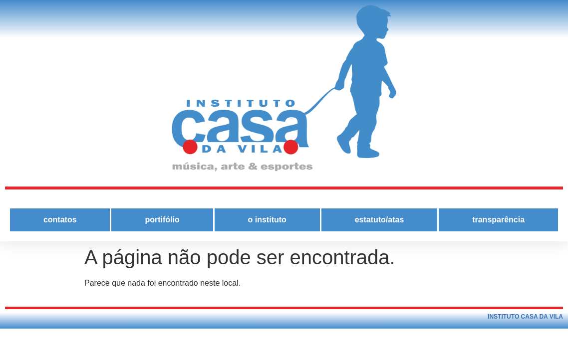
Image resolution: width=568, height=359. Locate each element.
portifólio (162, 219)
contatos (60, 219)
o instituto (267, 219)
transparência (498, 219)
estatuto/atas (379, 219)
